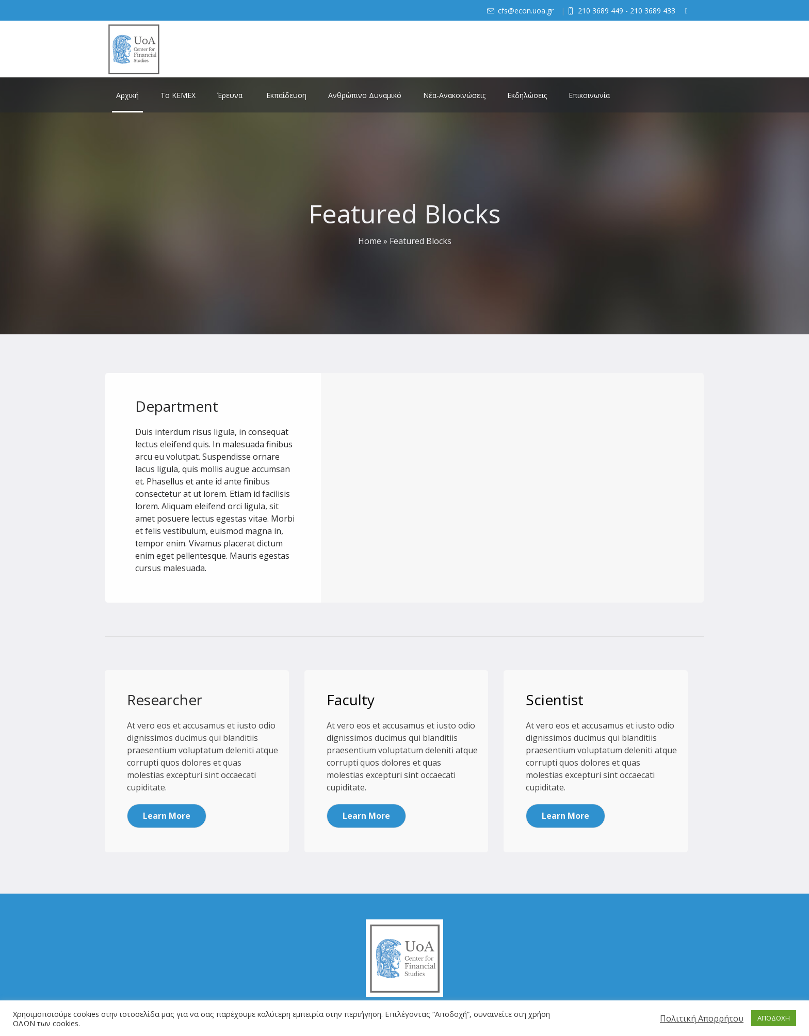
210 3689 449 (600, 10)
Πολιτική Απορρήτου (701, 1018)
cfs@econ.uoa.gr (526, 10)
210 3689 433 (652, 10)
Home (369, 241)
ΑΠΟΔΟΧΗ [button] (773, 1018)
